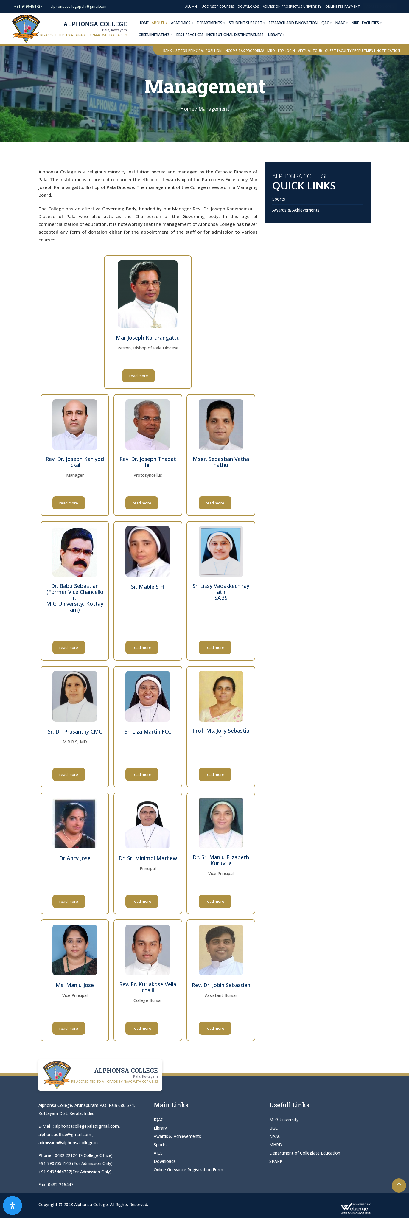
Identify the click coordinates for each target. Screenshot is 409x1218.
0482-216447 (60, 1184)
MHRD (275, 1144)
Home (145, 22)
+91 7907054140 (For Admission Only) (75, 1163)
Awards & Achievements (296, 210)
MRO (271, 50)
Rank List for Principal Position (192, 50)
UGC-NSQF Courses (218, 6)
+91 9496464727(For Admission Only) (74, 1171)
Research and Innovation (294, 22)
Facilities (374, 23)
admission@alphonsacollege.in (68, 1142)
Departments (213, 23)
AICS (158, 1153)
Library (278, 35)
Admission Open (380, 6)
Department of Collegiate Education (304, 1153)
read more (148, 375)
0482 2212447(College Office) (84, 1155)
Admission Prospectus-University (292, 6)
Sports (278, 199)
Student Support (249, 23)
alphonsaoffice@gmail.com (65, 1134)
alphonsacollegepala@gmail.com (87, 1126)
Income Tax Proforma (244, 50)
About (161, 23)
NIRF (357, 22)
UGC (273, 1128)
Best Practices (191, 34)
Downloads (248, 6)
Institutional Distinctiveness (236, 34)
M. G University (283, 1119)
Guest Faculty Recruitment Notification (362, 50)
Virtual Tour (310, 50)
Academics (184, 23)
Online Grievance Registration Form (188, 1169)
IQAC (328, 23)
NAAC (343, 23)
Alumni (191, 6)
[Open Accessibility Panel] (12, 1205)
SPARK (275, 1161)
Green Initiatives (157, 35)
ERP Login (286, 50)
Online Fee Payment (342, 6)
